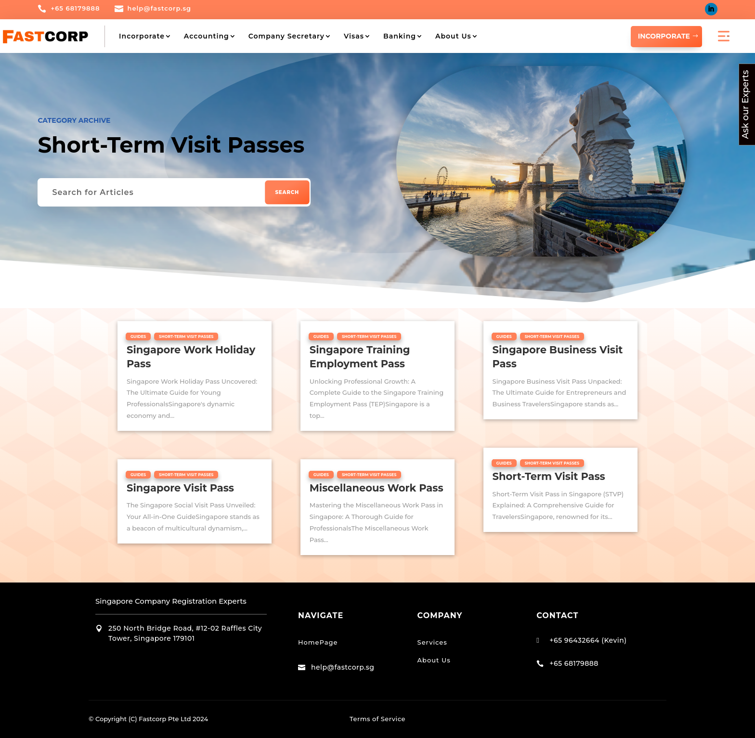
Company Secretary (286, 36)
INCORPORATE (664, 36)
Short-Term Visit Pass (549, 476)
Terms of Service (377, 719)
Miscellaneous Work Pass (376, 487)
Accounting (206, 36)
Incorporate (142, 36)
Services (432, 642)
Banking (399, 36)
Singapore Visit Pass (180, 487)
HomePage (318, 642)
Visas (354, 36)
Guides (138, 336)
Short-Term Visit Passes (186, 336)
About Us (453, 36)
